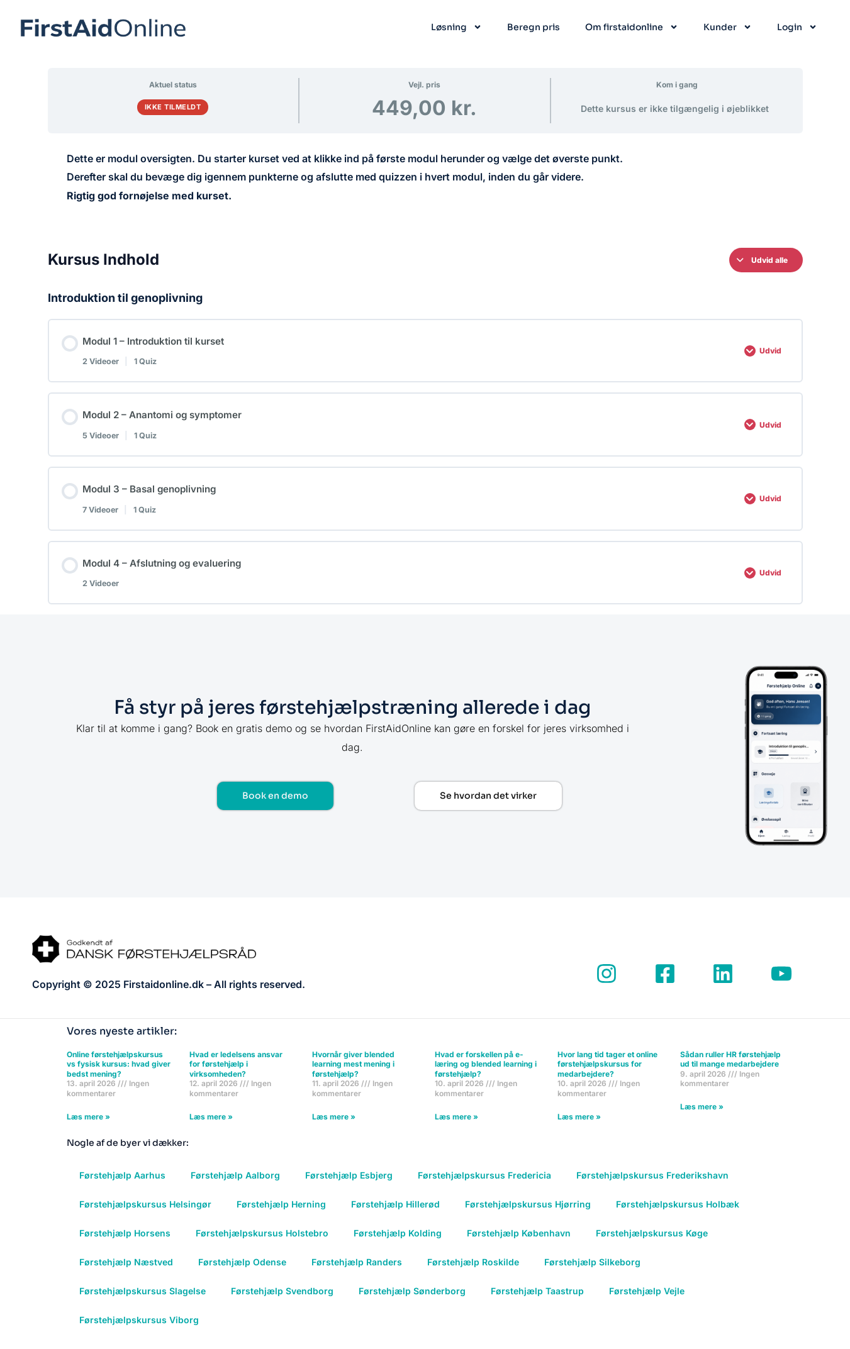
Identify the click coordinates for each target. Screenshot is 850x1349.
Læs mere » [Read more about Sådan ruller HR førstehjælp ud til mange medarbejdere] (702, 1114)
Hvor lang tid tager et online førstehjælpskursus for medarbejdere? (607, 1071)
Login (797, 27)
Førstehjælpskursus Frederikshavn (652, 1183)
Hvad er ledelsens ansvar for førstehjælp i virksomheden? (235, 1071)
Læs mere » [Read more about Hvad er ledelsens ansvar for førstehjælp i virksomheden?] (211, 1124)
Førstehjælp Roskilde (473, 1270)
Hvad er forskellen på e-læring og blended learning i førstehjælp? (486, 1071)
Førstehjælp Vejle (647, 1299)
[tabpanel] (425, 185)
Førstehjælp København (519, 1241)
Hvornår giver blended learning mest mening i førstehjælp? (353, 1071)
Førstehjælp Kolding (398, 1241)
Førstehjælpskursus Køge (652, 1241)
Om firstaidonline (631, 27)
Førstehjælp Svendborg (282, 1299)
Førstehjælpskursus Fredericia (484, 1183)
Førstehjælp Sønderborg (412, 1299)
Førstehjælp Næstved (126, 1270)
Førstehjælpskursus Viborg (139, 1328)
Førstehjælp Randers (356, 1270)
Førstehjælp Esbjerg (349, 1183)
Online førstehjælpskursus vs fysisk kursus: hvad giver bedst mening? (119, 1071)
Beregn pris (533, 27)
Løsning (456, 27)
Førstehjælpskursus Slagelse (142, 1299)
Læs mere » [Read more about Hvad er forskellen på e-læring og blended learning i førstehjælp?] (456, 1124)
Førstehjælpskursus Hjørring (528, 1212)
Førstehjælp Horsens (125, 1241)
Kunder (727, 27)
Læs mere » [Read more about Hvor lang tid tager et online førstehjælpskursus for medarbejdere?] (579, 1124)
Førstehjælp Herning (281, 1212)
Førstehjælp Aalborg (235, 1183)
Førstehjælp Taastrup (537, 1299)
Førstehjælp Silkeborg (592, 1270)
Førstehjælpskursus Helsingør (145, 1212)
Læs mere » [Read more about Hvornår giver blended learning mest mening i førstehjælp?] (333, 1124)
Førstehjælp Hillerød (395, 1212)
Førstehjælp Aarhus (122, 1183)
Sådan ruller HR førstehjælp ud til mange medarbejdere (730, 1067)
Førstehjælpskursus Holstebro (262, 1241)
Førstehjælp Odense (242, 1270)
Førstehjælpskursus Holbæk (677, 1212)
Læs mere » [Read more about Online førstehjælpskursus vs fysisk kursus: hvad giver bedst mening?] (88, 1124)
